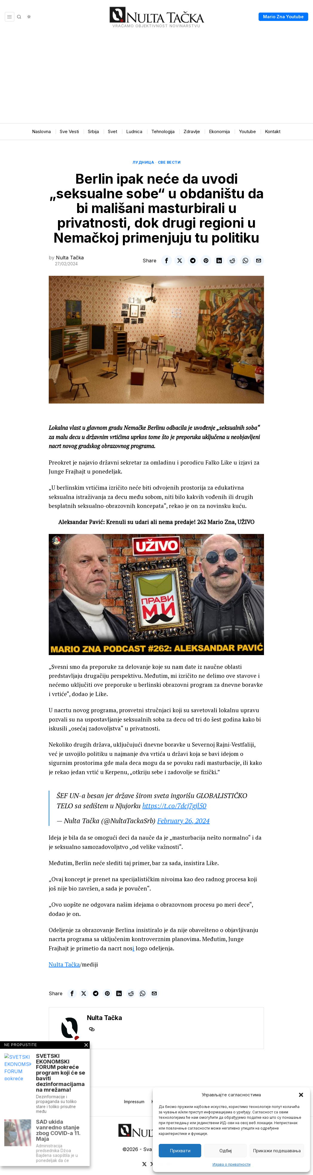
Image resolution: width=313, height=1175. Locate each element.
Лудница (143, 162)
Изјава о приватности (232, 1164)
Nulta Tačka (70, 258)
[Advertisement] (156, 78)
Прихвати (180, 1150)
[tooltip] (166, 260)
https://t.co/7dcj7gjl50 (174, 805)
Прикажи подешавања (277, 1150)
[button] (301, 1095)
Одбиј (225, 1150)
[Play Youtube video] (156, 594)
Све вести (169, 162)
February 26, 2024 (183, 820)
